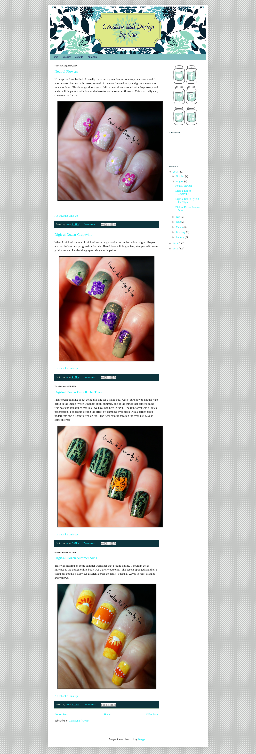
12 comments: (89, 224)
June (178, 221)
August (180, 181)
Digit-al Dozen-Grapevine (73, 234)
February (181, 232)
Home (55, 57)
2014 (176, 171)
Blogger (142, 739)
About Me (92, 57)
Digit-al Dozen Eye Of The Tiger (78, 392)
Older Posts (152, 714)
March (180, 227)
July (178, 216)
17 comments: (89, 704)
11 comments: (89, 377)
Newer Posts (61, 714)
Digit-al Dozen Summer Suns (76, 558)
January (180, 237)
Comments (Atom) (78, 720)
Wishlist (67, 57)
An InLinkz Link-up (66, 215)
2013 (176, 243)
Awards (79, 57)
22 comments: (89, 543)
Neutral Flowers (66, 71)
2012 (176, 248)
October (180, 176)
